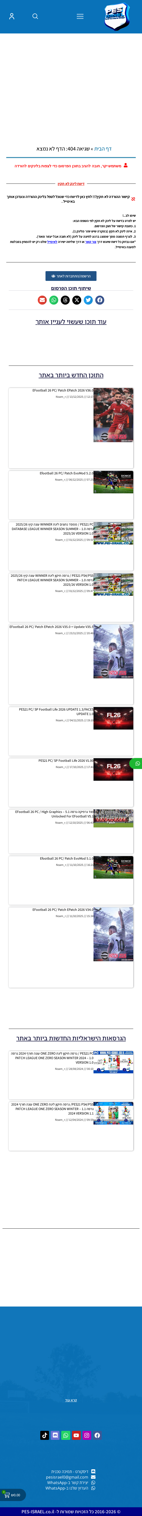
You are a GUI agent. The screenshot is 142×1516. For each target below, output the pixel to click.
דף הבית (103, 148)
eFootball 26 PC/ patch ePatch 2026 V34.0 (63, 909)
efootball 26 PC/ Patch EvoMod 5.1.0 (67, 858)
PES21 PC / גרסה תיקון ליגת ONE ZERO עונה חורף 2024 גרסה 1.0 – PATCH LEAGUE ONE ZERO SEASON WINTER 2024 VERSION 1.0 (52, 1058)
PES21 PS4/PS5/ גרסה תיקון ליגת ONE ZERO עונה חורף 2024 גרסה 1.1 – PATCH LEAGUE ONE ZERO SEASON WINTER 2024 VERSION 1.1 (52, 1109)
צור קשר (90, 241)
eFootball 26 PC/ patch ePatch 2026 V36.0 (63, 390)
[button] (99, 300)
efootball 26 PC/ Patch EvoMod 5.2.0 (67, 473)
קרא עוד (71, 1400)
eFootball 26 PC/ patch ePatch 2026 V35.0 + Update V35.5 (52, 626)
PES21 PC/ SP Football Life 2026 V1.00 (66, 760)
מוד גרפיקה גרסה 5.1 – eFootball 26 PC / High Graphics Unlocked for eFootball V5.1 (54, 813)
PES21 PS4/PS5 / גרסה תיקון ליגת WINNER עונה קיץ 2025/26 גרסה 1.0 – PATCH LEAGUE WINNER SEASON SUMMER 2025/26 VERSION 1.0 (52, 580)
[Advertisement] (71, 80)
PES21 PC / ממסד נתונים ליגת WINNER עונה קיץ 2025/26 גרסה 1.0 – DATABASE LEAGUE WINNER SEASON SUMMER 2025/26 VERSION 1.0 (53, 529)
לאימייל (52, 241)
